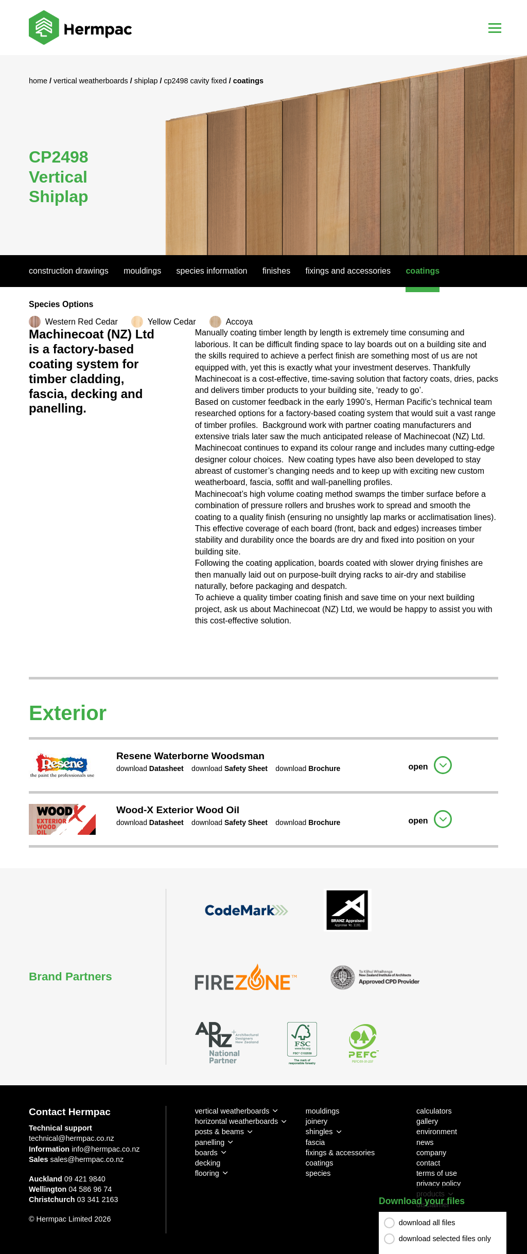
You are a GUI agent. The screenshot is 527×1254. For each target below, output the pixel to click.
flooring (207, 1173)
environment (436, 1131)
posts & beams (219, 1131)
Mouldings (142, 270)
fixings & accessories (340, 1153)
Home (39, 81)
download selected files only (445, 1238)
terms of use (436, 1173)
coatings (319, 1163)
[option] (263, 155)
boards (206, 1153)
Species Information (212, 270)
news (425, 1142)
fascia (315, 1142)
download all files (427, 1223)
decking (208, 1163)
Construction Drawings (69, 270)
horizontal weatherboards (236, 1121)
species (318, 1173)
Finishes (276, 270)
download (150, 768)
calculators (434, 1111)
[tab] (263, 764)
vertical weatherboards (232, 1111)
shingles (319, 1131)
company (431, 1153)
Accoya (239, 321)
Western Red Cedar (81, 321)
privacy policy (438, 1183)
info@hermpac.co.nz (105, 1149)
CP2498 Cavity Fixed (196, 81)
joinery (316, 1121)
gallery (427, 1121)
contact (428, 1163)
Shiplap (147, 81)
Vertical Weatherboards (92, 81)
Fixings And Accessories (348, 270)
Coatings (423, 270)
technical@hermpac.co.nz (71, 1138)
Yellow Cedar (172, 321)
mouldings (323, 1111)
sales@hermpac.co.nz (87, 1159)
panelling (210, 1142)
